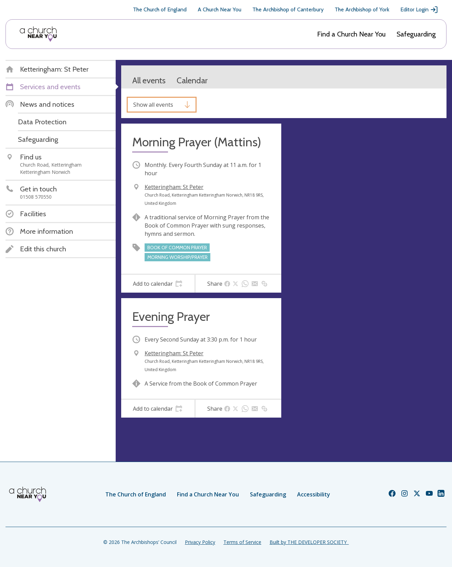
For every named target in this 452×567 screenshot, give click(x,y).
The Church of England (160, 9)
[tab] (158, 284)
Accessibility (313, 494)
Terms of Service (242, 542)
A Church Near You (219, 9)
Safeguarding (416, 34)
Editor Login (419, 10)
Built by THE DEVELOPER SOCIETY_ (309, 542)
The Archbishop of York (362, 9)
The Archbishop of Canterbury (288, 9)
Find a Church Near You (351, 34)
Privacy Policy (200, 542)
